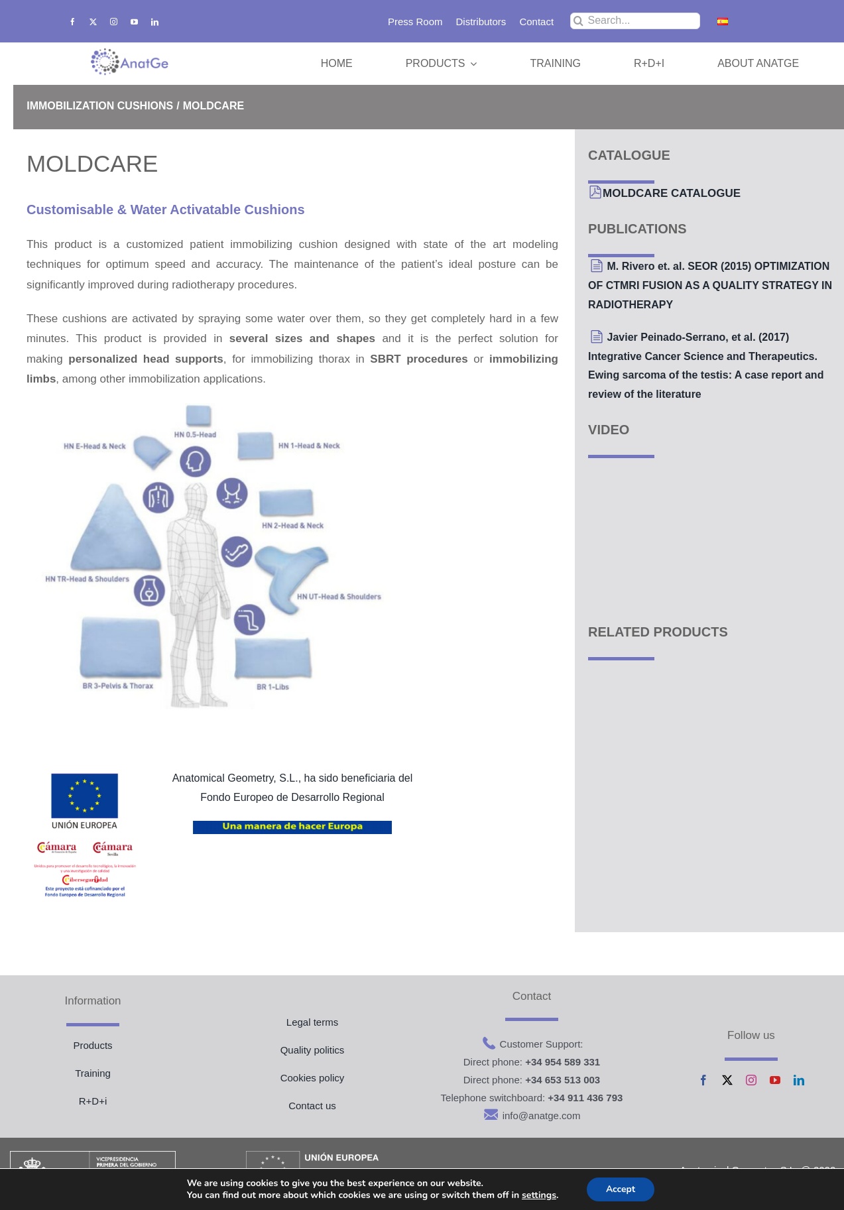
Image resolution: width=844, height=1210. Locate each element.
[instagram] (113, 21)
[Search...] (634, 21)
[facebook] (72, 21)
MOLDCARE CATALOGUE (672, 193)
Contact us (312, 1105)
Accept (621, 1189)
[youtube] (134, 21)
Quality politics (312, 1050)
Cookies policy (312, 1077)
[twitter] (93, 21)
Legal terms (312, 1022)
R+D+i (93, 1101)
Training (93, 1073)
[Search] (578, 21)
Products (92, 1045)
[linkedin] (154, 21)
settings (538, 1195)
